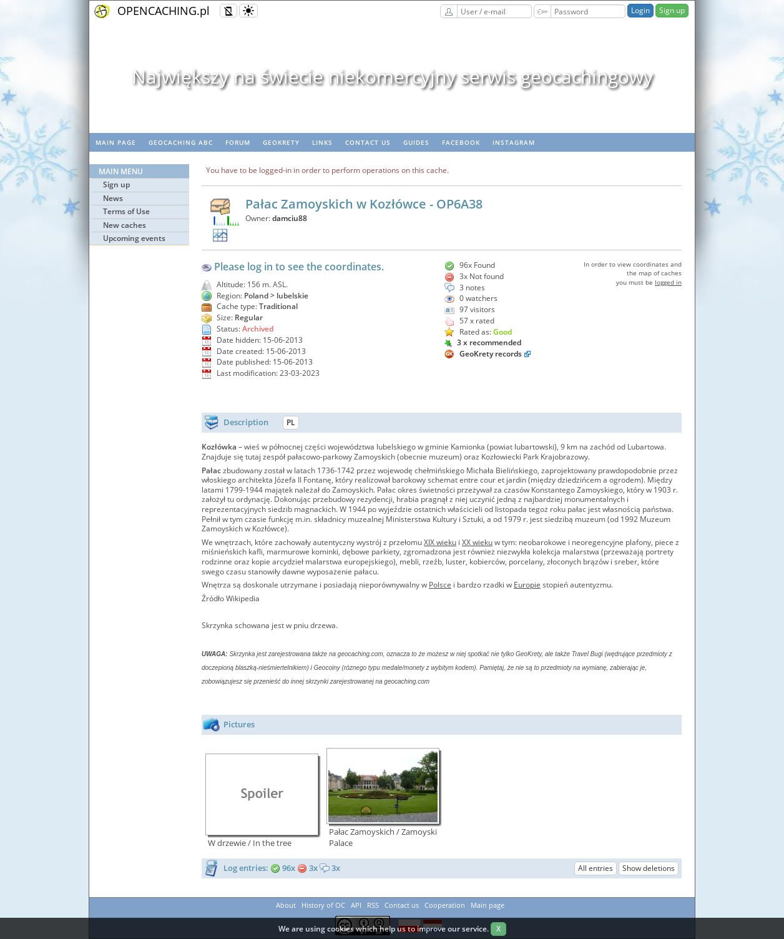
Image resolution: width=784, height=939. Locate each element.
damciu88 (289, 218)
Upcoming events (134, 238)
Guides (416, 142)
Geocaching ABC (181, 142)
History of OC (323, 905)
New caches (124, 225)
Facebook (461, 142)
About (286, 905)
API (356, 905)
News (113, 198)
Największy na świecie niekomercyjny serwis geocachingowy (392, 76)
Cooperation (444, 905)
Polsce (440, 584)
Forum (237, 142)
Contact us (368, 142)
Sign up (672, 10)
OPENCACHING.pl (163, 10)
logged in (668, 282)
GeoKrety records (490, 353)
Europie (527, 584)
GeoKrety (281, 142)
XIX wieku (440, 542)
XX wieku (477, 542)
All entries (595, 868)
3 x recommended (482, 342)
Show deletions (648, 868)
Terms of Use (126, 211)
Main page (116, 142)
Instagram (513, 142)
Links (322, 142)
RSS (373, 905)
